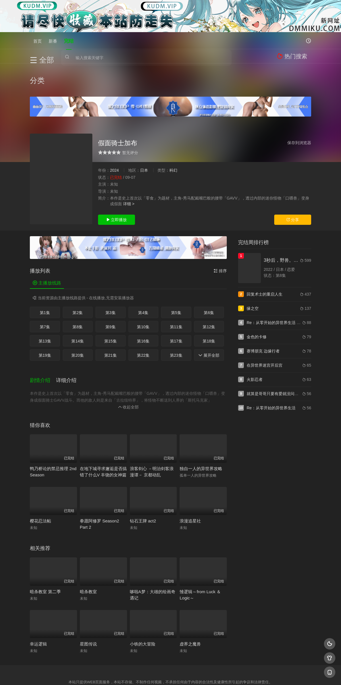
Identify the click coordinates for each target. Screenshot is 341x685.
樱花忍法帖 (40, 490)
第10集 (143, 299)
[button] (43, 351)
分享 (292, 192)
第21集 (110, 327)
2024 (114, 142)
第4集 (143, 285)
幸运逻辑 (38, 613)
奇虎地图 (193, 674)
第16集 (143, 313)
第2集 (77, 285)
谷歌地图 (216, 674)
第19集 (45, 327)
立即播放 (116, 192)
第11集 (176, 299)
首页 (37, 40)
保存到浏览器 (299, 115)
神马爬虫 (147, 674)
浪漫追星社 (190, 490)
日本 (144, 142)
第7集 (45, 299)
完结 (69, 40)
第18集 (209, 313)
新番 (53, 40)
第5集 (176, 285)
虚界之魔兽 (190, 613)
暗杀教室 (88, 561)
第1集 (45, 285)
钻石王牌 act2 (143, 490)
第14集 (77, 313)
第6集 (209, 285)
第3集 (110, 285)
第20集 (77, 327)
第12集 (209, 299)
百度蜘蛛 (124, 674)
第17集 (176, 313)
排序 (220, 243)
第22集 (143, 327)
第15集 (110, 313)
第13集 (45, 313)
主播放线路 (47, 255)
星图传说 (88, 613)
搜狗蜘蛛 (170, 674)
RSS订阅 (101, 674)
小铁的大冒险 (142, 613)
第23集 (176, 327)
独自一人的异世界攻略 (201, 437)
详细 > (128, 176)
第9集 (110, 299)
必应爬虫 (239, 674)
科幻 (173, 142)
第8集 (77, 299)
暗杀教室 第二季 (45, 561)
